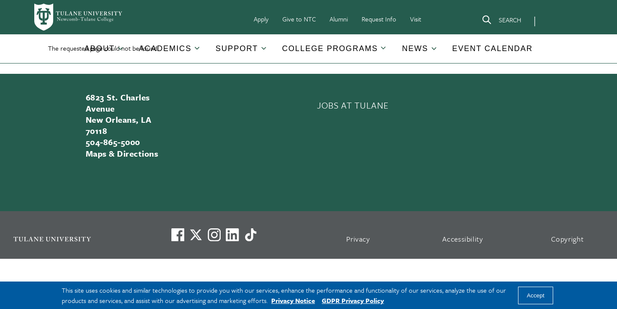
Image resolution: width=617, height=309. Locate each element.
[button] (100, 49)
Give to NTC (299, 19)
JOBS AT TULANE (352, 105)
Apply (261, 19)
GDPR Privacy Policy (353, 300)
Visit (415, 19)
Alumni (338, 19)
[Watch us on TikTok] (250, 234)
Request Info (379, 19)
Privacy (358, 238)
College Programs (330, 48)
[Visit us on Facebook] (177, 234)
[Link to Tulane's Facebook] (214, 234)
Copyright (567, 238)
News (415, 48)
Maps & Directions (122, 153)
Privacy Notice (293, 300)
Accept (536, 295)
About (99, 48)
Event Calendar (492, 48)
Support (237, 48)
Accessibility (462, 238)
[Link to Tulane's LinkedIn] (232, 234)
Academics (165, 48)
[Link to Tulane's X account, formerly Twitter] (195, 234)
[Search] (501, 21)
